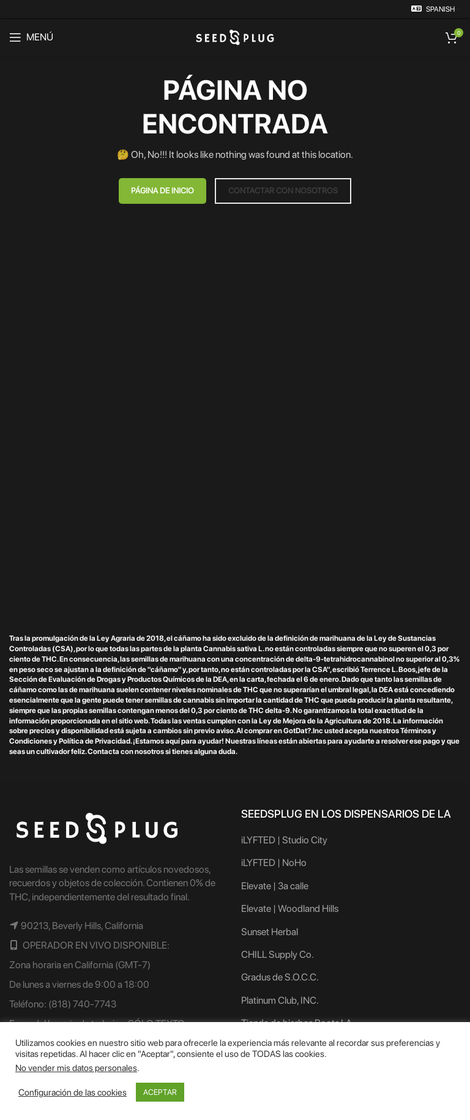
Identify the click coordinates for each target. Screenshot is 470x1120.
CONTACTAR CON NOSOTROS (283, 190)
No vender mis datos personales (76, 1067)
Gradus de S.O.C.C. (280, 977)
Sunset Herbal (269, 932)
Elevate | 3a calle (274, 886)
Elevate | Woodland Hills (289, 908)
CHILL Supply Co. (277, 954)
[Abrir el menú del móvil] (31, 37)
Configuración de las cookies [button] (72, 1092)
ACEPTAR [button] (160, 1092)
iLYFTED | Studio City (284, 840)
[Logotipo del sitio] (235, 36)
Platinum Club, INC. (280, 1000)
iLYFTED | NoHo (274, 862)
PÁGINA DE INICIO (162, 190)
